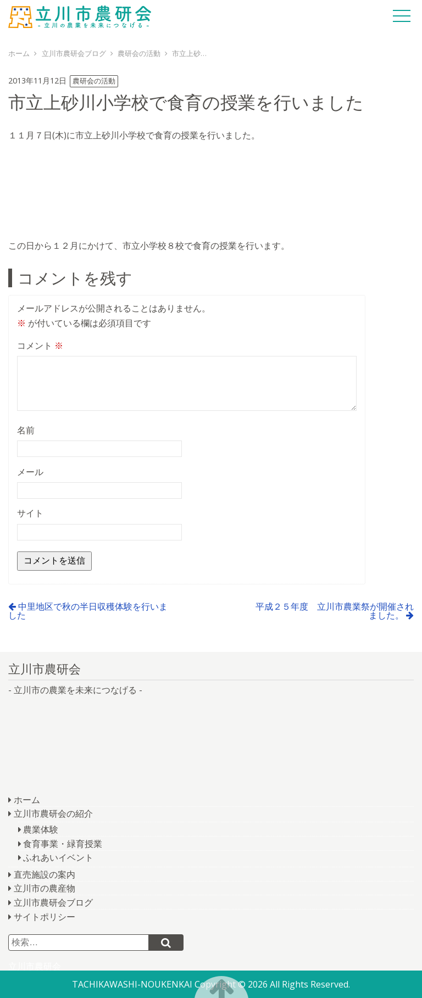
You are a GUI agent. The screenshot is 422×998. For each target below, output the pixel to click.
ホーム (27, 800)
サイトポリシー (44, 917)
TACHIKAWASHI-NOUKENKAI (132, 984)
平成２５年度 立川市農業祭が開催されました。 (335, 610)
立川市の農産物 (44, 888)
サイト (30, 513)
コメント (40, 345)
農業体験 (40, 829)
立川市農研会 (79, 16)
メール (30, 472)
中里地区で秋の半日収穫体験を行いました (87, 610)
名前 (26, 430)
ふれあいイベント (58, 857)
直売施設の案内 (44, 874)
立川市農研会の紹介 (53, 813)
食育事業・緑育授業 (62, 844)
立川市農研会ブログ (53, 902)
